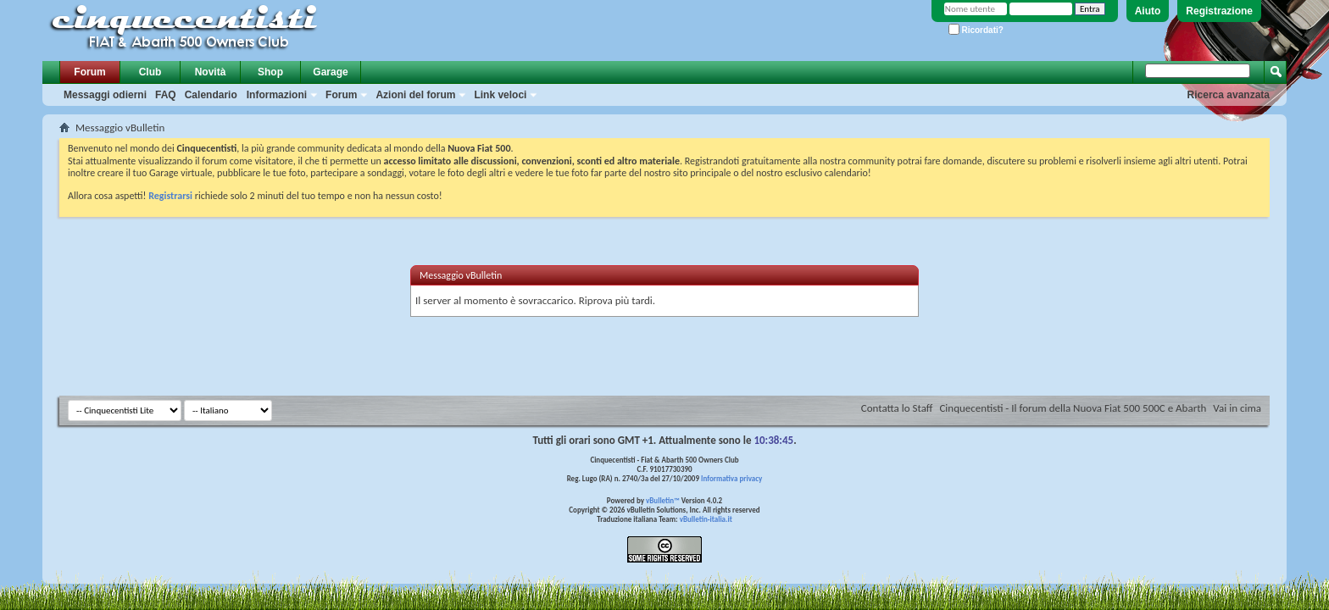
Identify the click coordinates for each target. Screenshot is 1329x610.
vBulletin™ (663, 500)
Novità (210, 72)
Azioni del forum (415, 95)
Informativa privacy (731, 478)
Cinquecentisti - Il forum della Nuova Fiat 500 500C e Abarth (1072, 408)
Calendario (211, 95)
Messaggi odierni (105, 95)
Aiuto (1148, 11)
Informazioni (277, 95)
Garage (330, 72)
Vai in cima (1237, 408)
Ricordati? (976, 30)
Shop (270, 72)
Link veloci (500, 95)
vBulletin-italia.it (706, 519)
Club (150, 72)
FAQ (165, 95)
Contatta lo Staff (897, 408)
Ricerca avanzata (1228, 95)
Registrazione (1219, 11)
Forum (89, 72)
